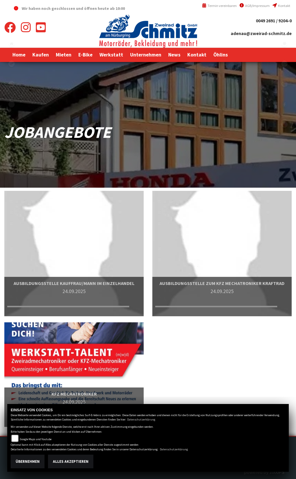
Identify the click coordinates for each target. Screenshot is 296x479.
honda (11, 63)
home (11, 43)
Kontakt (281, 5)
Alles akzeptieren (70, 461)
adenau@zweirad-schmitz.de (261, 33)
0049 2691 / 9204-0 (274, 20)
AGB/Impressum (255, 5)
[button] (40, 55)
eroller (11, 104)
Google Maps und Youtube (35, 439)
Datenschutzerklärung (141, 419)
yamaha (11, 84)
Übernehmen (28, 461)
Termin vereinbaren (219, 5)
